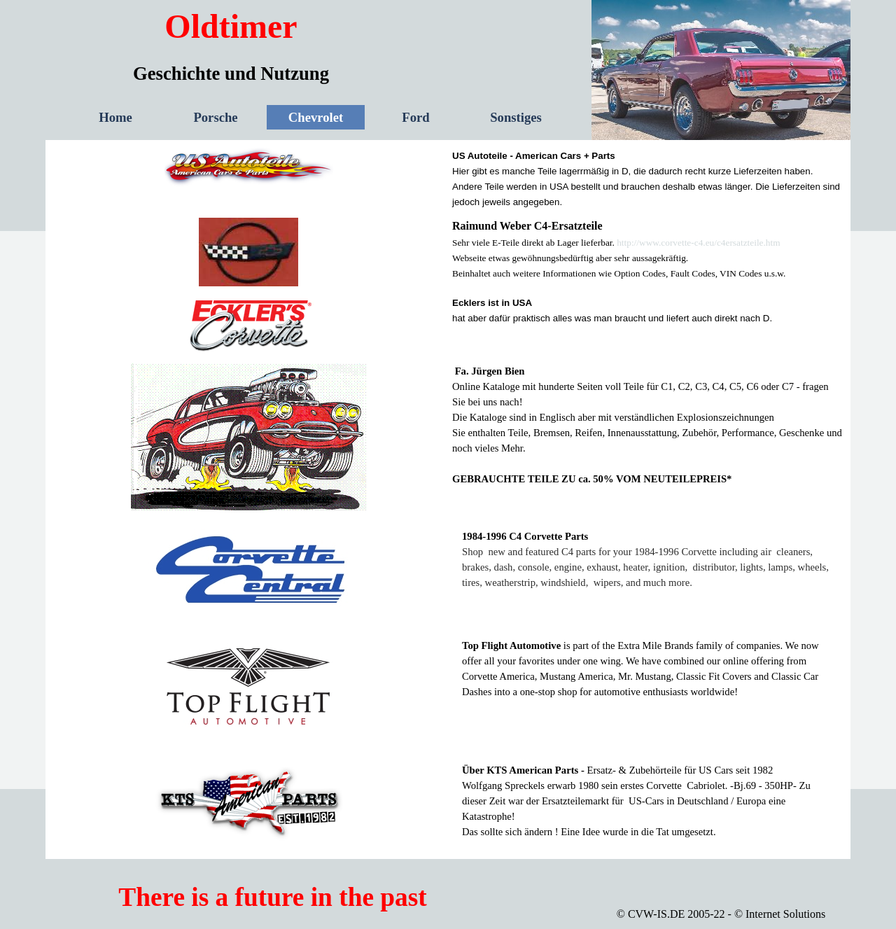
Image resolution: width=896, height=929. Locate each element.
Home (115, 117)
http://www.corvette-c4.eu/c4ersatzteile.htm (698, 242)
